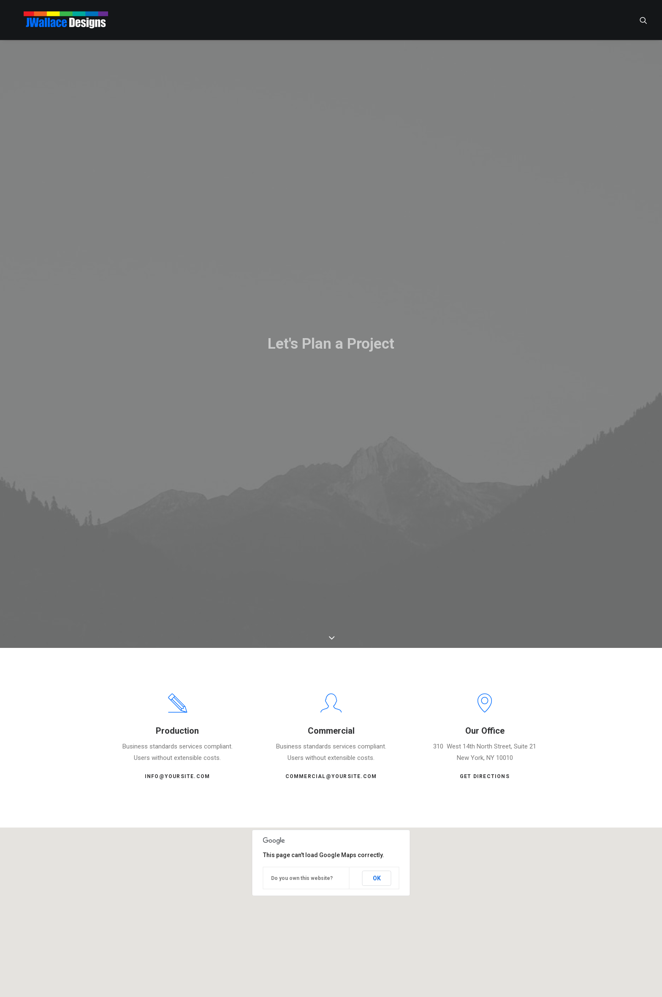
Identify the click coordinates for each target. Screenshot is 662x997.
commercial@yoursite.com (331, 769)
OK (377, 870)
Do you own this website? (302, 871)
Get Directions (485, 769)
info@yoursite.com (177, 769)
